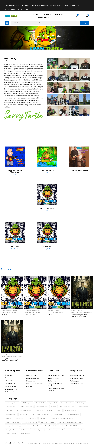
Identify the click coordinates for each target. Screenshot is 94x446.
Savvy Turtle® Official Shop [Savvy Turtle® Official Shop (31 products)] (71, 426)
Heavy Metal (47, 249)
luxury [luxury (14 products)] (59, 410)
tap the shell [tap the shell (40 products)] (59, 430)
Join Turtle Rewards (56, 5)
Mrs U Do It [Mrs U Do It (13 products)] (23, 414)
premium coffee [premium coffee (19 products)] (58, 414)
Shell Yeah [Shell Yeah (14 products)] (24, 430)
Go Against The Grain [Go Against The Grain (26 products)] (67, 407)
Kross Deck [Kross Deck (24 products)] (39, 410)
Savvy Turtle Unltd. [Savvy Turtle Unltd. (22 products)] (51, 426)
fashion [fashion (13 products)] (53, 407)
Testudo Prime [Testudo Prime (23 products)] (72, 430)
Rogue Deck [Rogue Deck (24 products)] (19, 418)
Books (73, 310)
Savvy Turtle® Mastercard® (14, 5)
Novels (89, 312)
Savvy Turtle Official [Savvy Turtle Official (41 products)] (47, 422)
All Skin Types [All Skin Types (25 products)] (26, 403)
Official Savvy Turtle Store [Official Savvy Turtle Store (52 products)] (40, 414)
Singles (14, 312)
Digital (10, 310)
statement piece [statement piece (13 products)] (37, 430)
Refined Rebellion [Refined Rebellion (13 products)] (73, 414)
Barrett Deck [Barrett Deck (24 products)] (40, 403)
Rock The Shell (6, 312)
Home (39, 40)
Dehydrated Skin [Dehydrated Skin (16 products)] (41, 407)
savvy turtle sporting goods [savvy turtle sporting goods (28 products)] (15, 426)
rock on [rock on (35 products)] (8, 418)
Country (79, 173)
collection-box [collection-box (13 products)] (10, 407)
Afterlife (51, 315)
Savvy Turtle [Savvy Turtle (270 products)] (32, 418)
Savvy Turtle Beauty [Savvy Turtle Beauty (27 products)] (12, 422)
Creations (5, 310)
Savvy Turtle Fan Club (72, 5)
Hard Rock (47, 173)
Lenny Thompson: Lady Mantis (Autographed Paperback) (10, 360)
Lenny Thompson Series (79, 312)
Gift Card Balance (10, 9)
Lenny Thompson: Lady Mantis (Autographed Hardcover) (79, 316)
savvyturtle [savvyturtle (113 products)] (43, 418)
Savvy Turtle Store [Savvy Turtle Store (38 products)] (35, 426)
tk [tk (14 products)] (82, 430)
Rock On (5, 315)
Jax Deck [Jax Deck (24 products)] (9, 410)
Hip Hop (14, 175)
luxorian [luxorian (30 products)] (49, 410)
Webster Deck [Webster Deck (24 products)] (25, 433)
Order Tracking (23, 9)
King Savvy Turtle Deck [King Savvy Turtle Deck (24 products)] (24, 410)
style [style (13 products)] (48, 430)
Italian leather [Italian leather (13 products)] (83, 407)
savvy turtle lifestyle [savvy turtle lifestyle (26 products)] (30, 422)
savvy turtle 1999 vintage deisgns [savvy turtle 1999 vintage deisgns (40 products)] (62, 418)
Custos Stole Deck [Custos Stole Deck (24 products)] (26, 407)
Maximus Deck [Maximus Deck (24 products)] (11, 414)
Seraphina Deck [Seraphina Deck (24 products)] (11, 430)
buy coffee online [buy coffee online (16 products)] (66, 403)
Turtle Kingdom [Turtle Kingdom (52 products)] (11, 433)
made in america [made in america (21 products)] (70, 410)
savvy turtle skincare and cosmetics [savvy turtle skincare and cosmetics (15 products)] (70, 422)
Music (15, 310)
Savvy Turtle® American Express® (36, 5)
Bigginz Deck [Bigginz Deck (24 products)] (53, 403)
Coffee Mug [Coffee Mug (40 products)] (80, 403)
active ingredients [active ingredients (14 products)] (12, 403)
